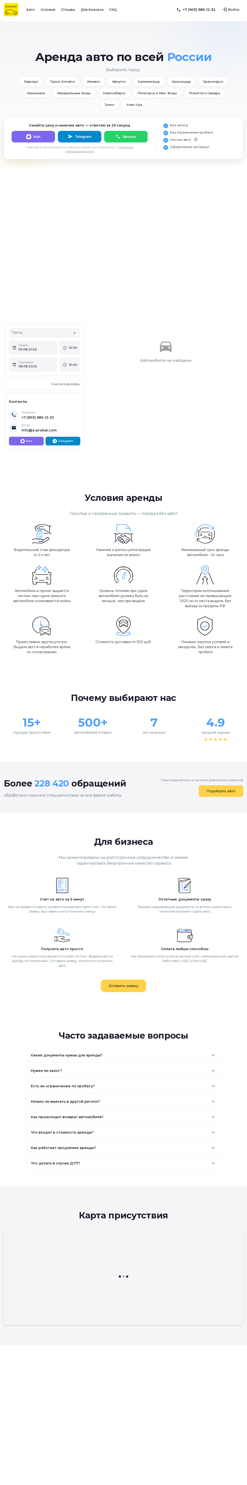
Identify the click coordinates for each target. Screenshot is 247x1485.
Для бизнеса (92, 9)
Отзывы (68, 9)
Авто (30, 9)
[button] (123, 1055)
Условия (48, 9)
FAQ (113, 9)
